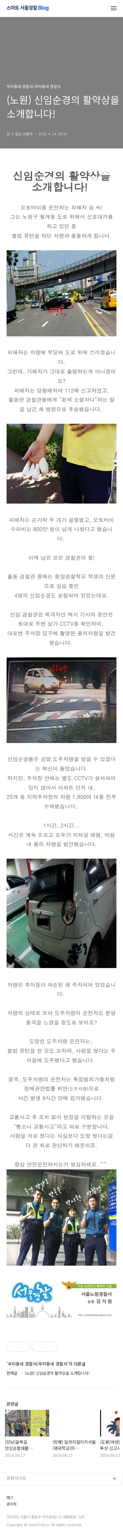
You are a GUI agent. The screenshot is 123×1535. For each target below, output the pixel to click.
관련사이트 (16, 1478)
